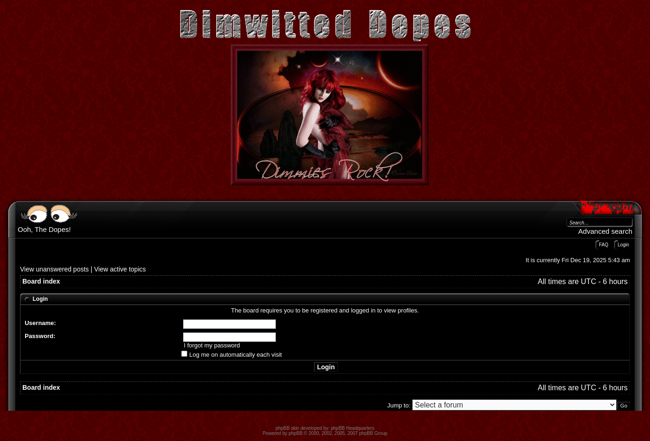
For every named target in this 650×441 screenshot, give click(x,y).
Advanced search (605, 231)
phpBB (295, 433)
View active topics (120, 269)
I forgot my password (212, 345)
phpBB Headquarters (352, 428)
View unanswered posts (54, 269)
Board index (41, 281)
